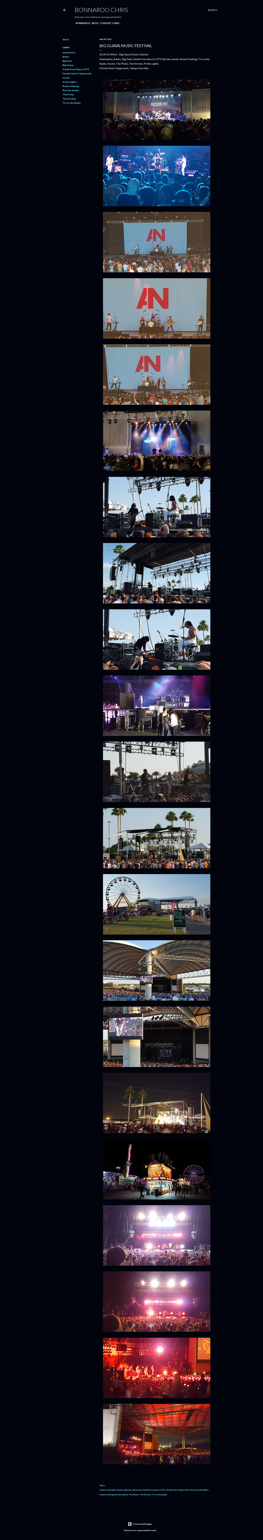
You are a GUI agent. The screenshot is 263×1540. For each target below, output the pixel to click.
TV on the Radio (72, 102)
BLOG (94, 23)
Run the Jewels (71, 90)
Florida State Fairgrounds (77, 73)
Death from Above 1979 (76, 69)
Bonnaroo (82, 23)
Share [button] (66, 39)
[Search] (212, 10)
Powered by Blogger (140, 1524)
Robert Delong (71, 86)
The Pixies (68, 94)
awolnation (69, 52)
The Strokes (69, 98)
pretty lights (70, 81)
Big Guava (68, 65)
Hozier (66, 77)
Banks (66, 56)
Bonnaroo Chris (101, 9)
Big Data (67, 60)
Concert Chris (108, 23)
